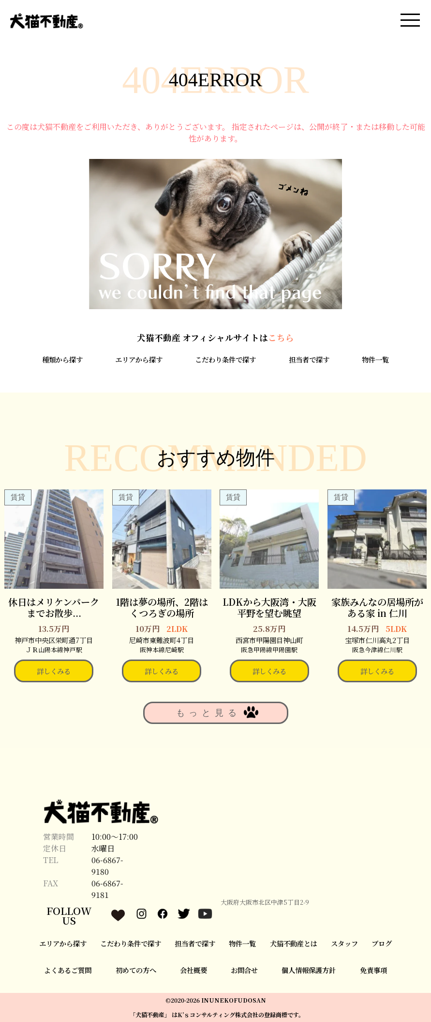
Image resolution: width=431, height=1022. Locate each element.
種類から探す (62, 359)
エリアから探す (139, 359)
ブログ (382, 943)
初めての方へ (136, 970)
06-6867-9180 (107, 865)
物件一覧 (375, 359)
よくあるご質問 (67, 970)
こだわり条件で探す (225, 359)
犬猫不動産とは (293, 943)
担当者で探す (309, 359)
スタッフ (344, 943)
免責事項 (373, 970)
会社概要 (193, 970)
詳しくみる (54, 671)
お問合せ (244, 970)
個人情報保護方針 (309, 970)
